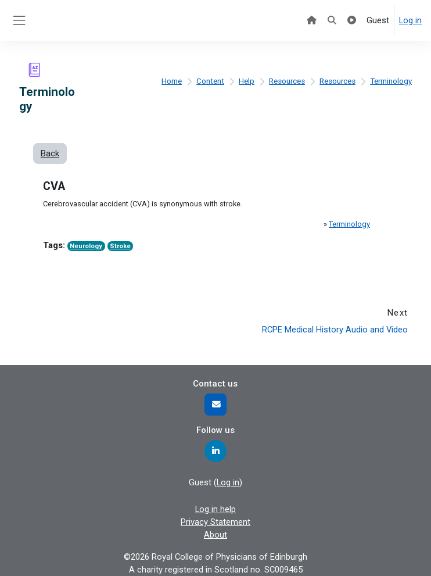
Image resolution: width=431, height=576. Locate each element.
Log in (410, 20)
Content (210, 81)
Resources (287, 81)
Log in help (215, 509)
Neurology (86, 246)
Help (246, 81)
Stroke (120, 246)
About (215, 535)
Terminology (391, 81)
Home (171, 81)
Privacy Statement (215, 522)
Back (50, 153)
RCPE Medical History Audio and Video (335, 329)
